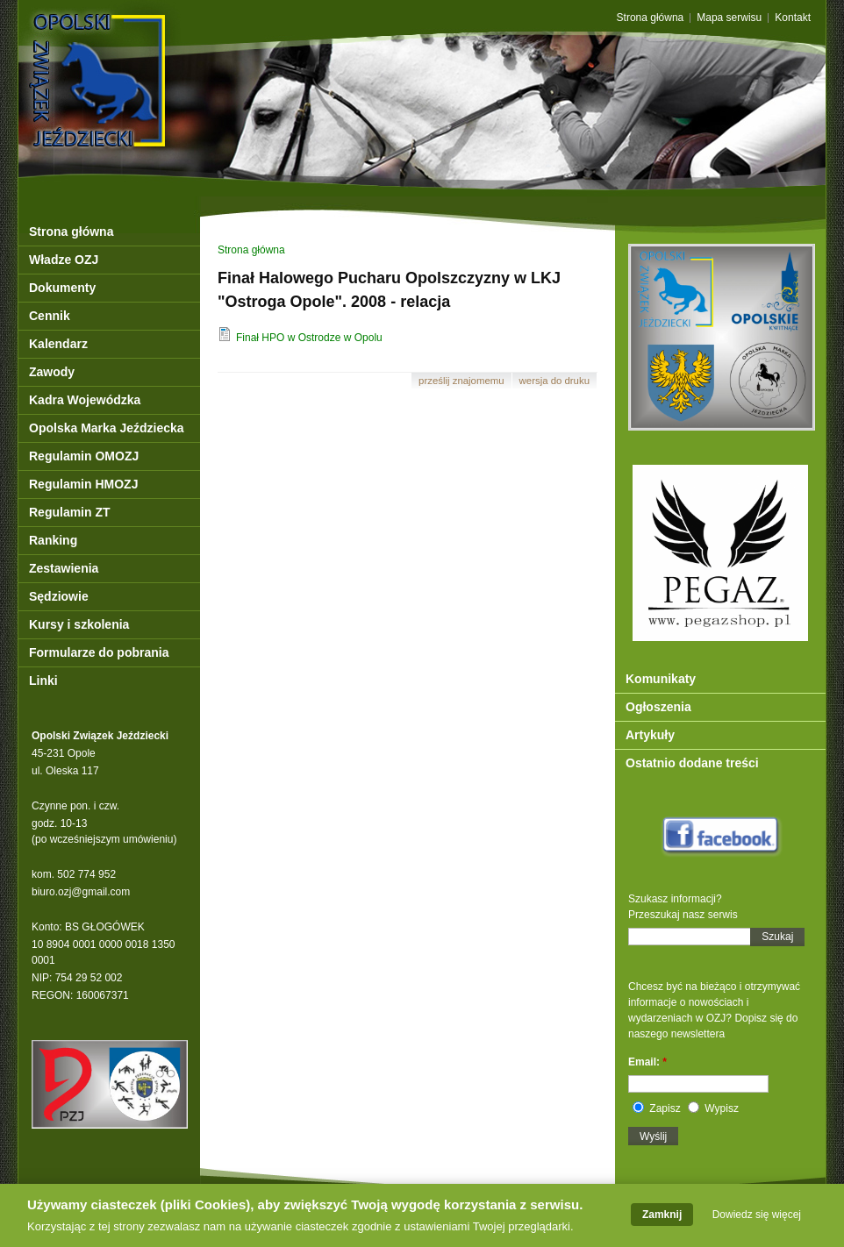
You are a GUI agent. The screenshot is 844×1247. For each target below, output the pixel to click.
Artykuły (650, 735)
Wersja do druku (554, 380)
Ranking (53, 540)
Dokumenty (62, 288)
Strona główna (650, 18)
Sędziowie (59, 596)
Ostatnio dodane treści (692, 763)
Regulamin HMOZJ (83, 484)
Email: (647, 1062)
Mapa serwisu (729, 18)
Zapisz (657, 1108)
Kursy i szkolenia (79, 624)
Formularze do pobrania (98, 652)
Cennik (49, 316)
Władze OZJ (63, 260)
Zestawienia (63, 568)
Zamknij (662, 1218)
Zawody (52, 372)
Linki (43, 680)
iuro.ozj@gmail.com (84, 892)
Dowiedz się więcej (756, 1218)
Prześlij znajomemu (461, 380)
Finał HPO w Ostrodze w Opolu (300, 337)
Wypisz (713, 1108)
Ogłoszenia (658, 707)
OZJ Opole (174, 46)
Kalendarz (58, 344)
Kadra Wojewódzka (84, 400)
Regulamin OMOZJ (84, 456)
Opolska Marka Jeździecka (106, 428)
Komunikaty (661, 679)
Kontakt (793, 18)
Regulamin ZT (70, 512)
